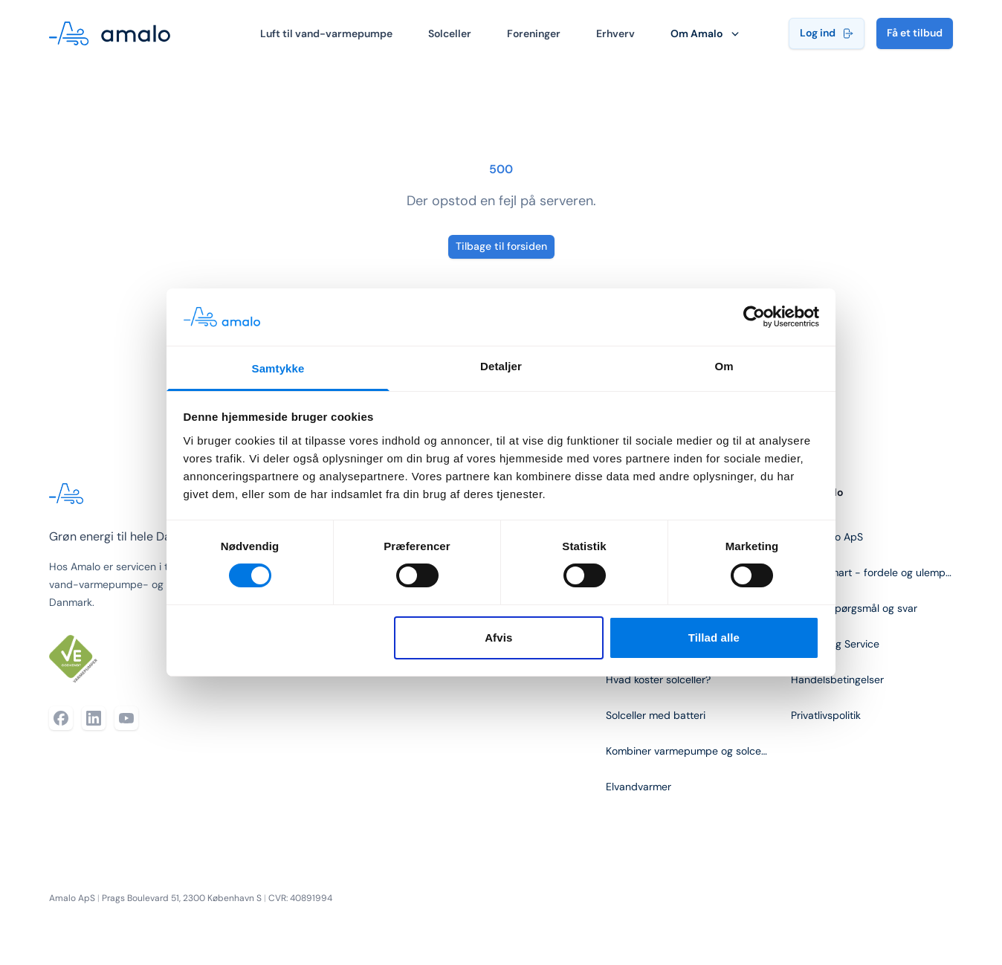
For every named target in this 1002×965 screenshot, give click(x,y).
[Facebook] (61, 718)
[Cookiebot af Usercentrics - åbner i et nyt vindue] (754, 317)
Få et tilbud (915, 32)
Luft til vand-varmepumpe (326, 33)
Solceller (449, 33)
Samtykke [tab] (278, 368)
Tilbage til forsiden (501, 246)
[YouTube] (126, 718)
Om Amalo (706, 33)
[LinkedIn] (94, 718)
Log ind (826, 32)
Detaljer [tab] (501, 366)
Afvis (498, 637)
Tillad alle (714, 637)
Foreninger (533, 33)
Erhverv (615, 33)
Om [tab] (723, 366)
